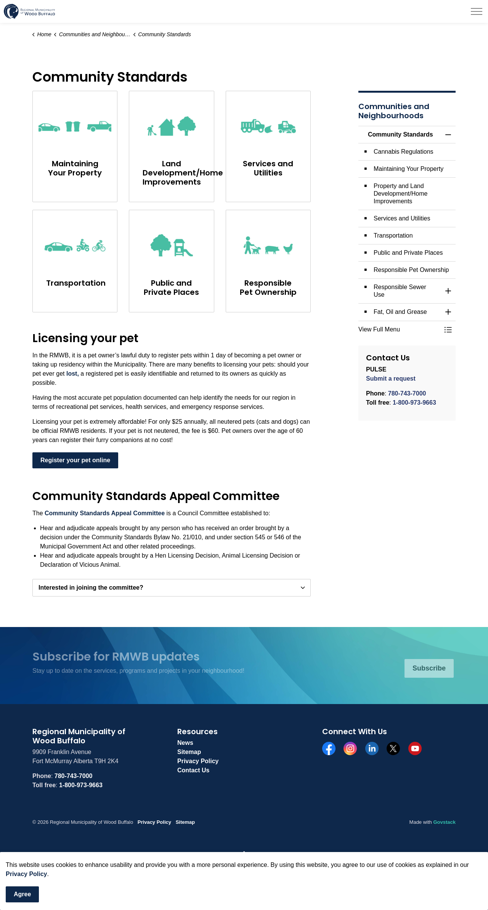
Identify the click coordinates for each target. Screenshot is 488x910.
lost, (72, 373)
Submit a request (391, 378)
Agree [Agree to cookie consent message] (22, 894)
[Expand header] (476, 11)
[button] (399, 329)
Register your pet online (75, 460)
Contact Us (193, 770)
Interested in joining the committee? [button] (91, 587)
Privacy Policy (26, 874)
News (185, 743)
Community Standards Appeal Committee (105, 513)
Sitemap (189, 752)
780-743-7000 (407, 393)
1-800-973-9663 (414, 402)
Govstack (444, 822)
